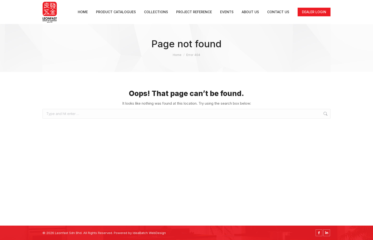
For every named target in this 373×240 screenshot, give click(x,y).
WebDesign (157, 233)
